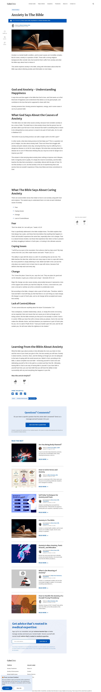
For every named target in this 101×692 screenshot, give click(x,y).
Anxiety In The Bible (46, 520)
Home (13, 398)
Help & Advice (41, 3)
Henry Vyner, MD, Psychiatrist (29, 20)
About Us (65, 3)
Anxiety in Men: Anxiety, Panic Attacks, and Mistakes (50, 546)
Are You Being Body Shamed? (50, 445)
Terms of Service (31, 674)
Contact (29, 671)
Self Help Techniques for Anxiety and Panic (48, 496)
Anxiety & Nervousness (22, 398)
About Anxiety (15, 9)
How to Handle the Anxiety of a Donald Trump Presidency (51, 597)
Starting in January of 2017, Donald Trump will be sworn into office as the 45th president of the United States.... (51, 607)
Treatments (57, 3)
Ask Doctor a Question (37, 424)
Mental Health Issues (12, 674)
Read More (42, 459)
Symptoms (49, 3)
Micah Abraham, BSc (44, 20)
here (19, 681)
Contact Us (72, 3)
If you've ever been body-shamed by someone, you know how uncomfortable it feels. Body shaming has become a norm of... (50, 453)
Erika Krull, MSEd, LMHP (54, 447)
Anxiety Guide (32, 3)
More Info (19, 688)
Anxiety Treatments (12, 668)
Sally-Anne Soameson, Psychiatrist (52, 576)
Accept (7, 688)
